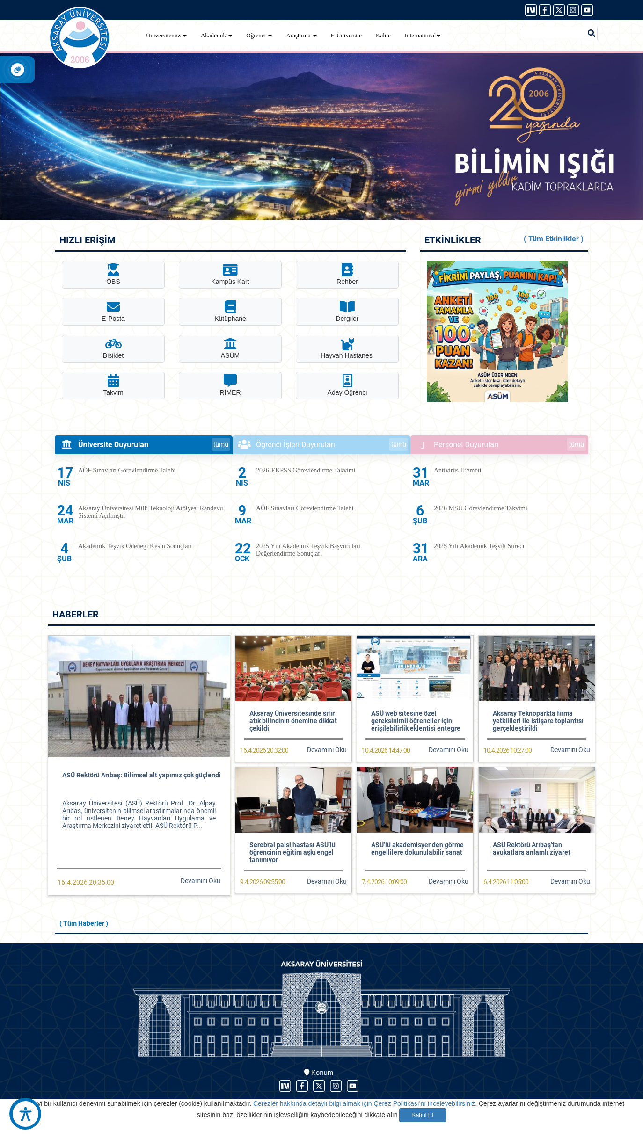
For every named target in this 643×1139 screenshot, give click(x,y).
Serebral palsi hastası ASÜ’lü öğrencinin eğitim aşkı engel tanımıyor (292, 852)
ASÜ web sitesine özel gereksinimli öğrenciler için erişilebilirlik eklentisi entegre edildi (415, 725)
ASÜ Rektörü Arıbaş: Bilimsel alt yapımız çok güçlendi (141, 775)
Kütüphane (230, 311)
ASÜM (230, 348)
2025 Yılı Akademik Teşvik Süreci (479, 546)
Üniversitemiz (166, 35)
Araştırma (301, 35)
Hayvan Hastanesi (347, 348)
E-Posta (113, 311)
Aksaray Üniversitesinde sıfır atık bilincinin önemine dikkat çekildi (293, 721)
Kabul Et (422, 1115)
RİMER (230, 385)
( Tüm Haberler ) (83, 923)
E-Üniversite (346, 35)
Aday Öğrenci (347, 385)
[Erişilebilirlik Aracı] (25, 1114)
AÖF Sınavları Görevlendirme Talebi (126, 470)
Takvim (113, 385)
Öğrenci (259, 35)
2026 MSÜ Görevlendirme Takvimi (480, 508)
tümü (220, 444)
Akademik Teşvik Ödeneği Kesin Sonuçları (135, 546)
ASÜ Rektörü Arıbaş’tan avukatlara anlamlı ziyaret (531, 848)
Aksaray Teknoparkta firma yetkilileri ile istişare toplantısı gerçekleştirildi (538, 721)
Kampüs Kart (230, 274)
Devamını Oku (200, 881)
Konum (319, 1072)
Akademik (216, 35)
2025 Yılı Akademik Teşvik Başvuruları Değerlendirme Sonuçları (308, 550)
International (422, 35)
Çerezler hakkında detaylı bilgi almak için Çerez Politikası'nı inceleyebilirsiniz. (365, 1103)
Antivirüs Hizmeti (458, 470)
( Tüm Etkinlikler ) (554, 238)
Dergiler (347, 311)
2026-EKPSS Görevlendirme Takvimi (306, 470)
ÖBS (113, 274)
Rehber (347, 274)
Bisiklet (113, 348)
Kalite (383, 35)
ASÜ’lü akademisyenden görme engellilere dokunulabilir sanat (417, 848)
